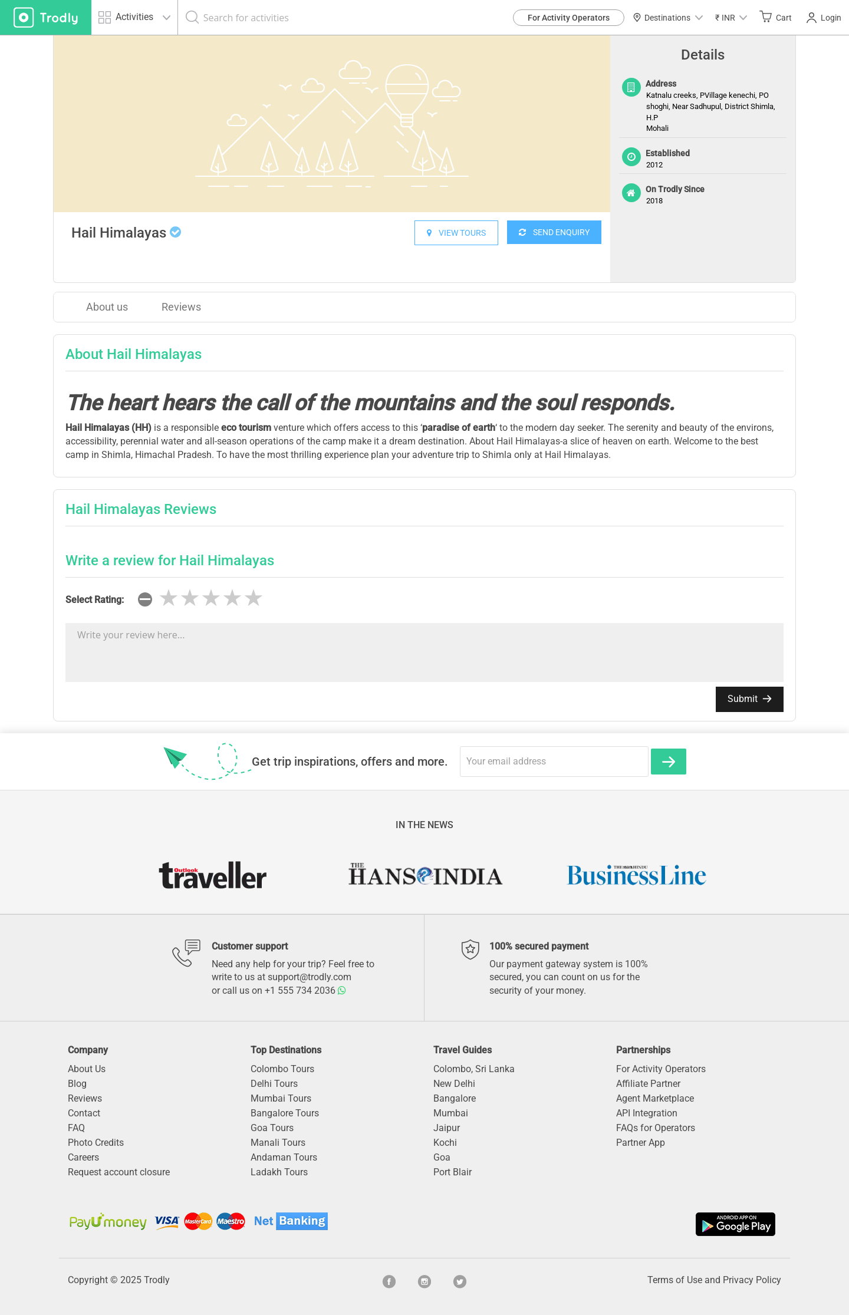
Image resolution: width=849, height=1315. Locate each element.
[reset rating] (145, 599)
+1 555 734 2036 (305, 990)
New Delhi (454, 1083)
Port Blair (452, 1172)
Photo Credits (96, 1142)
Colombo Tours (282, 1069)
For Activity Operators (569, 17)
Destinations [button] (668, 17)
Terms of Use (674, 1280)
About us (107, 307)
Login (824, 17)
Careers (83, 1157)
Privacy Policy (752, 1280)
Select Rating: (94, 599)
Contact (84, 1113)
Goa (441, 1157)
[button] (731, 17)
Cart (775, 17)
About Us (87, 1069)
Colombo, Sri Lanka (474, 1069)
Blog (77, 1083)
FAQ (76, 1127)
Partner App (640, 1142)
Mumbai (450, 1113)
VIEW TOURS (456, 233)
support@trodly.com (309, 977)
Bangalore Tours (285, 1113)
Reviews (181, 307)
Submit (750, 698)
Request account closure (119, 1172)
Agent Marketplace (655, 1098)
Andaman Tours (284, 1157)
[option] (332, 123)
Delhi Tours (274, 1083)
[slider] (211, 598)
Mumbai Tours (281, 1098)
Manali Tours (278, 1142)
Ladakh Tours (279, 1172)
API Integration (646, 1113)
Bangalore (454, 1098)
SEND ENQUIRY (554, 232)
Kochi (445, 1142)
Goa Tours (272, 1127)
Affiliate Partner (648, 1083)
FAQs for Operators (655, 1127)
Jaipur (446, 1127)
